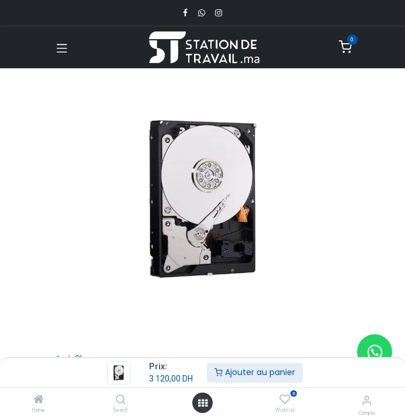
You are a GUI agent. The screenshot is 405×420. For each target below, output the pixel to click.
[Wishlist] (285, 400)
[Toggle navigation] (62, 47)
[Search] (120, 400)
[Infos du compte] (366, 400)
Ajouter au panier (254, 372)
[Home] (38, 400)
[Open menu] (202, 403)
